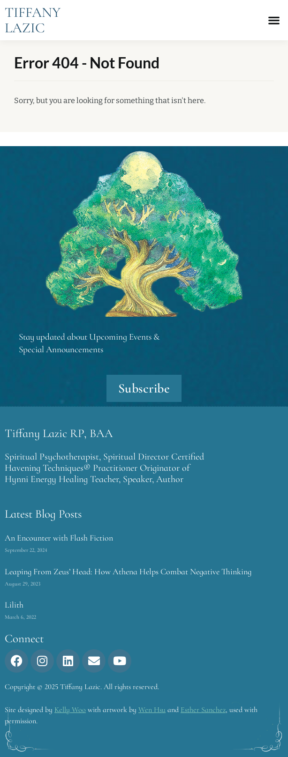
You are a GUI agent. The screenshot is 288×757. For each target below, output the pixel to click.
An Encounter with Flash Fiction (59, 538)
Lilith (14, 605)
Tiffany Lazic (33, 20)
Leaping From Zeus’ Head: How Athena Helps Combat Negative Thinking (128, 571)
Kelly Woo (70, 709)
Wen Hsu (152, 709)
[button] (274, 20)
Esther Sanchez (203, 709)
